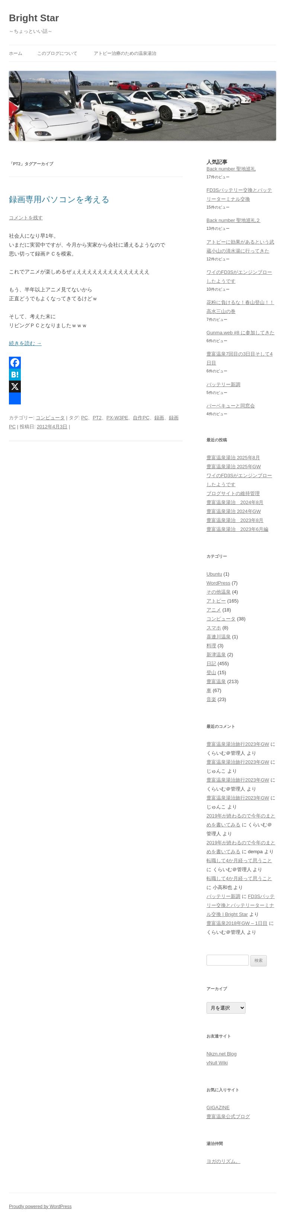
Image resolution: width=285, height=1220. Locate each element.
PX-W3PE (117, 417)
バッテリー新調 (223, 384)
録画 (159, 417)
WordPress (218, 583)
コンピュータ (50, 417)
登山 (211, 672)
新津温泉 (216, 654)
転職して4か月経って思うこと (239, 860)
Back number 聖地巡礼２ (233, 220)
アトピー (216, 601)
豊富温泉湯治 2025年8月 (233, 457)
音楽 (211, 699)
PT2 (97, 417)
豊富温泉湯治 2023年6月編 (237, 529)
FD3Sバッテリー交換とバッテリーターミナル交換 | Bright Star (240, 905)
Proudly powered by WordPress (40, 1206)
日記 (211, 663)
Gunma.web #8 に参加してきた (240, 332)
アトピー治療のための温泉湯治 (125, 53)
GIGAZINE (218, 1107)
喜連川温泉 (218, 636)
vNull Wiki (217, 1063)
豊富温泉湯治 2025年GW (233, 466)
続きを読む (25, 343)
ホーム (15, 53)
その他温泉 (218, 592)
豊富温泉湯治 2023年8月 (234, 520)
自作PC (141, 417)
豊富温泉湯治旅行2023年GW (237, 744)
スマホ (213, 628)
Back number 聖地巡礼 (231, 169)
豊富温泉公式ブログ (228, 1116)
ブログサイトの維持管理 (233, 493)
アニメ (213, 610)
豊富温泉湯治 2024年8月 (234, 502)
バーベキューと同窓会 (230, 406)
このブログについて (57, 53)
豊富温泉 (216, 681)
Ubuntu (214, 574)
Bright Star (34, 18)
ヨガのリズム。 (223, 1161)
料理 (211, 645)
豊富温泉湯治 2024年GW (233, 511)
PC (84, 417)
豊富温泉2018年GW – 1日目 (237, 923)
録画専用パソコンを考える (59, 199)
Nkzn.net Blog (221, 1054)
